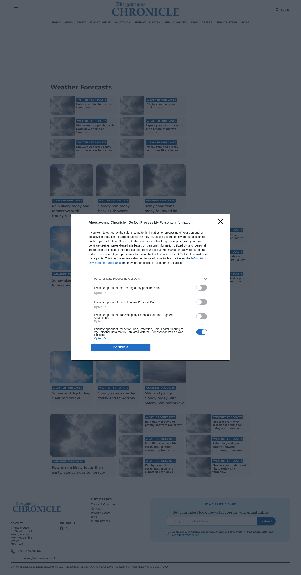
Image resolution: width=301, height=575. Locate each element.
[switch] (201, 288)
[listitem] (150, 279)
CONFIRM (120, 347)
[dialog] (150, 287)
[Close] (222, 223)
